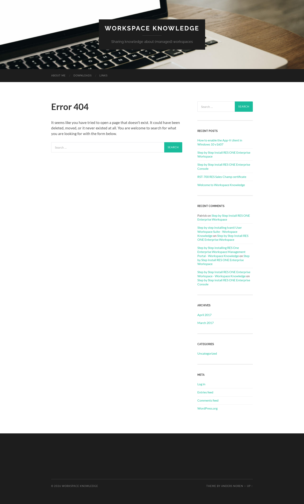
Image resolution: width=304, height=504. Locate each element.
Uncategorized (207, 353)
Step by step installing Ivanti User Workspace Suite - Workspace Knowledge (219, 231)
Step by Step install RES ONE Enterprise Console (223, 166)
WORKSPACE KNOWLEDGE (152, 28)
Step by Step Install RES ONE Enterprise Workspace (223, 154)
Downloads (82, 75)
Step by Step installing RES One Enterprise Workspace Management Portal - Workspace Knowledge (221, 252)
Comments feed (207, 400)
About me (58, 75)
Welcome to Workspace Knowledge (221, 185)
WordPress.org (207, 408)
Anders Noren (232, 486)
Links (103, 75)
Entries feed (205, 392)
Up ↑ (250, 486)
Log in (201, 384)
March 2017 (205, 323)
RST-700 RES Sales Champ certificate (221, 176)
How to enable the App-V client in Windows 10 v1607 (219, 142)
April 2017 (204, 315)
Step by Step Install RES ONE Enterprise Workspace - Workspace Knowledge (223, 274)
